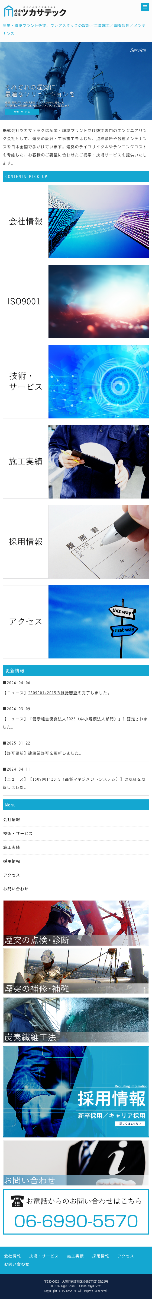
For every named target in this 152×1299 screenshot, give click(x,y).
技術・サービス (18, 833)
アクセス (11, 875)
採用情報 (11, 861)
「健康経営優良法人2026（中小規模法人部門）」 (75, 719)
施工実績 (11, 847)
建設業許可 (38, 753)
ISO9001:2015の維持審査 (53, 693)
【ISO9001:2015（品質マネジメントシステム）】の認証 (82, 779)
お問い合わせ (16, 889)
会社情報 (11, 820)
